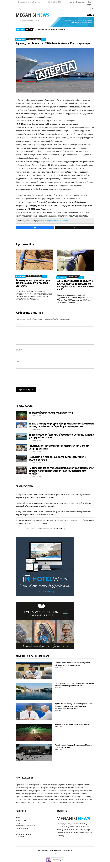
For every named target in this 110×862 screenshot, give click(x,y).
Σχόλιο (19, 325)
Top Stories (20, 39)
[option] (65, 29)
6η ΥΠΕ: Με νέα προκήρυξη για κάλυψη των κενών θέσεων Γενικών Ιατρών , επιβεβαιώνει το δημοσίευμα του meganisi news (61, 425)
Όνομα (19, 350)
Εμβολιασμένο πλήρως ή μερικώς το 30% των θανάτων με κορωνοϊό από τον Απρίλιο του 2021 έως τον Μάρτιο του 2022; (75, 285)
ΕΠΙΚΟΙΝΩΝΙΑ (20, 837)
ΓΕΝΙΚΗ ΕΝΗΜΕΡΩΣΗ (22, 828)
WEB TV (18, 831)
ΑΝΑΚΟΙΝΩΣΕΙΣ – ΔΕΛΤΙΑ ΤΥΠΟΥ (25, 826)
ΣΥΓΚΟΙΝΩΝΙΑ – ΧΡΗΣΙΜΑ (23, 834)
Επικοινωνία (80, 2)
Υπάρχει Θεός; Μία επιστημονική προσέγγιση (50, 29)
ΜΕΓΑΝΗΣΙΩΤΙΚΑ (21, 820)
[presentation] (33, 377)
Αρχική (71, 2)
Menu (90, 15)
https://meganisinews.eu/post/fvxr (54, 220)
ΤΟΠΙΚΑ (18, 823)
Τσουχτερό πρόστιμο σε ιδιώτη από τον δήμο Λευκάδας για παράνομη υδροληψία (33, 283)
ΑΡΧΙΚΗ (18, 817)
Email (18, 361)
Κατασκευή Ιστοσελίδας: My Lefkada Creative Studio (55, 850)
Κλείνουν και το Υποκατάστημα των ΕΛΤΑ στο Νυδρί (48, 529)
